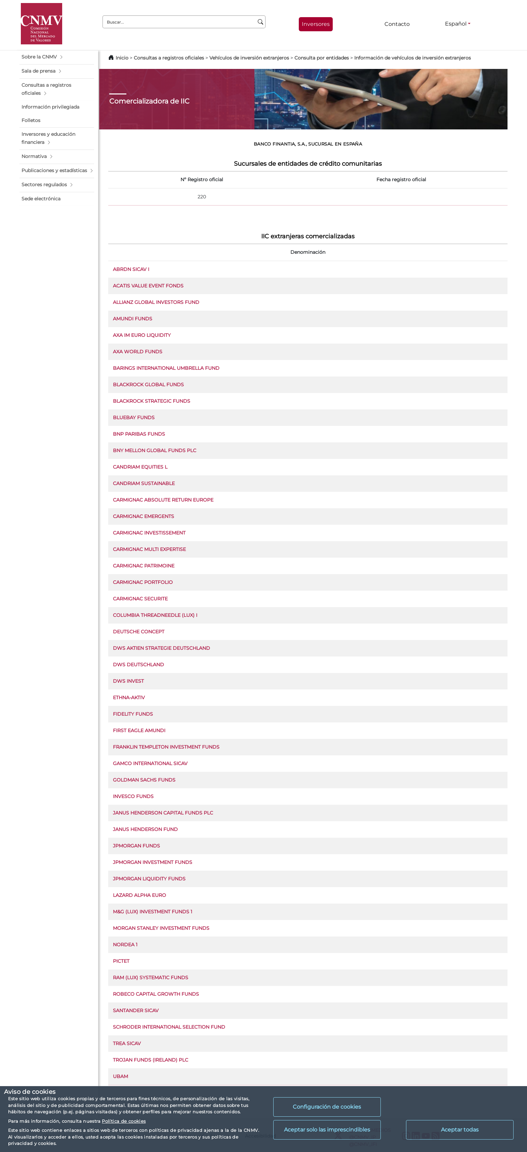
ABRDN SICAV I (131, 269)
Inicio (122, 58)
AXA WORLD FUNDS (137, 352)
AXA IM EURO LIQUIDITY (142, 335)
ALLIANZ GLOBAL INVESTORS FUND (156, 302)
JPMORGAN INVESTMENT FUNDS (152, 862)
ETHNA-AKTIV (129, 697)
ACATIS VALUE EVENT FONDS (148, 286)
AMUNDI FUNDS (132, 319)
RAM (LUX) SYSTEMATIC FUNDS (150, 978)
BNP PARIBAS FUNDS (139, 434)
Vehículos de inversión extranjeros (249, 58)
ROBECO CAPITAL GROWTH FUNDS (156, 994)
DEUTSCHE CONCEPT (138, 632)
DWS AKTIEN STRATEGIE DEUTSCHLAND (161, 648)
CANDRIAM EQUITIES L (140, 467)
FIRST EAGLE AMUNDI (139, 730)
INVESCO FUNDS (133, 796)
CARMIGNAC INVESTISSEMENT (149, 533)
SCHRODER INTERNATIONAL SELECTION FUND (169, 1027)
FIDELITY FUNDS (133, 714)
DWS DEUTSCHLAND (138, 665)
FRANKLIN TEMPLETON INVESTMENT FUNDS (166, 747)
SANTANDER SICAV (136, 1010)
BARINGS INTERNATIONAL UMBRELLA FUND (166, 368)
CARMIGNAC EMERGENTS (143, 516)
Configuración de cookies (327, 1107)
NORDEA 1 (125, 945)
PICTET (121, 961)
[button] (56, 57)
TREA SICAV (127, 1043)
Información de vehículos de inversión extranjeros (412, 58)
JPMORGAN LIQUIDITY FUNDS (149, 879)
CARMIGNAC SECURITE (140, 599)
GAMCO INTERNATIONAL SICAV (150, 763)
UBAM (120, 1076)
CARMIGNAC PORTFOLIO (143, 582)
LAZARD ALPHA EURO (139, 895)
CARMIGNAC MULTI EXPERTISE (149, 549)
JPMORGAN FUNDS (136, 846)
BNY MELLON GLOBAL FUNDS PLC (154, 450)
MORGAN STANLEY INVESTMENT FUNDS (161, 928)
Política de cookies (124, 1121)
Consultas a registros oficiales (169, 58)
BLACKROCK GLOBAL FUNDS (148, 385)
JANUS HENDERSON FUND (145, 829)
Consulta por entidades (321, 58)
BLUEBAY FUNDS (134, 417)
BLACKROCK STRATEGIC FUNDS (151, 401)
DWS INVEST (128, 681)
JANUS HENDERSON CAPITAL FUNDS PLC (163, 813)
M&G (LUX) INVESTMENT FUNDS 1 (152, 912)
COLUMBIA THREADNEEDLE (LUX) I (155, 615)
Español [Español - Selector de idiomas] (456, 24)
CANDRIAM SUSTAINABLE (144, 483)
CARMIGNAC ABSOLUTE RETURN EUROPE (163, 500)
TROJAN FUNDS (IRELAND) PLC (150, 1060)
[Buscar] (261, 21)
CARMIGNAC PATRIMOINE (143, 566)
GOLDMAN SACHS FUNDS (144, 780)
